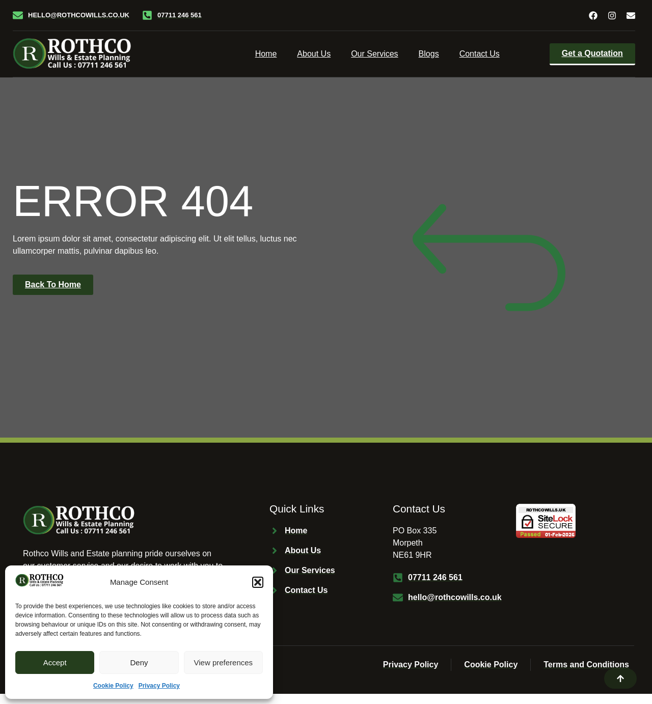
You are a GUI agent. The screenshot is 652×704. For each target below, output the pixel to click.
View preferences (223, 662)
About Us (314, 53)
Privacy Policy (159, 685)
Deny (139, 662)
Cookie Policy (113, 685)
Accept (55, 662)
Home (266, 53)
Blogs (429, 53)
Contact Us (479, 53)
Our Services (374, 53)
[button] (258, 582)
